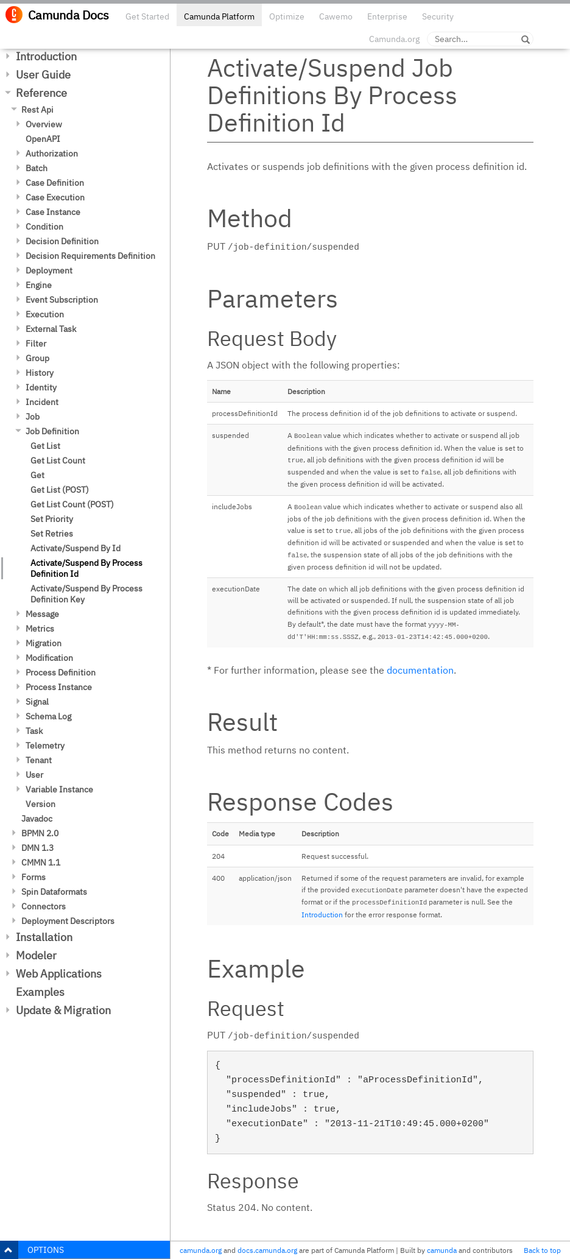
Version (40, 804)
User (34, 774)
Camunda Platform (219, 16)
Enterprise (387, 16)
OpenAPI (43, 138)
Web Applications (59, 974)
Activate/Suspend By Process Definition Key (86, 594)
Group (37, 358)
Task (34, 730)
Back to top (542, 1250)
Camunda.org (394, 39)
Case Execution (55, 197)
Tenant (39, 760)
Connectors (43, 906)
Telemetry (45, 745)
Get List (45, 445)
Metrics (40, 628)
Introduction (46, 56)
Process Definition (61, 672)
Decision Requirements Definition (90, 255)
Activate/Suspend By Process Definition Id (86, 568)
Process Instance (59, 687)
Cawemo (336, 16)
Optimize (286, 16)
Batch (36, 168)
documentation (420, 670)
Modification (49, 657)
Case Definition (55, 182)
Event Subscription (62, 299)
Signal (37, 701)
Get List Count (57, 460)
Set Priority (51, 518)
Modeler (36, 955)
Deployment (49, 270)
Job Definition (52, 431)
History (40, 372)
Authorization (52, 153)
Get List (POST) (59, 489)
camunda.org (201, 1250)
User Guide (43, 75)
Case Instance (53, 211)
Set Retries (51, 533)
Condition (44, 226)
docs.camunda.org (267, 1250)
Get (37, 475)
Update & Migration (63, 1010)
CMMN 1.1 (40, 862)
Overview (44, 124)
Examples (40, 992)
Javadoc (36, 818)
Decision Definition (62, 241)
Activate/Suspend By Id (75, 548)
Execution (45, 314)
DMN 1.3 (37, 847)
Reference (41, 93)
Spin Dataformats (54, 891)
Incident (42, 402)
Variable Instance (59, 789)
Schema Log (48, 716)
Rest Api (37, 109)
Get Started (147, 16)
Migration (44, 643)
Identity (41, 387)
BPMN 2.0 (39, 833)
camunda (442, 1250)
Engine (39, 285)
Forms (33, 877)
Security (438, 16)
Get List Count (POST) (72, 504)
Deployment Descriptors (67, 920)
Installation (44, 937)
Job (33, 416)
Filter (36, 343)
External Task (51, 328)
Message (42, 613)
